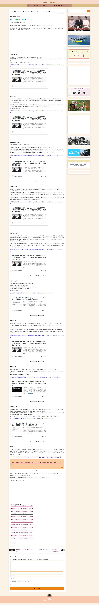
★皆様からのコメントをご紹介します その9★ (22, 527)
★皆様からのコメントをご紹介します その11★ (22, 532)
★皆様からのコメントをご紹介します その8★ (22, 524)
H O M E (29, 5)
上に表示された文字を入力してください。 (19, 582)
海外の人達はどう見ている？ (42, 5)
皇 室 (34, 5)
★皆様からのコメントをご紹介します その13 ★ (22, 538)
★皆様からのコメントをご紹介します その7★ (22, 521)
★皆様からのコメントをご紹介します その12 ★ (22, 535)
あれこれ (60, 5)
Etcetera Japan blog (49, 2)
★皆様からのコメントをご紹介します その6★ (22, 519)
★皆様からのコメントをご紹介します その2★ (22, 508)
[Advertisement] (37, 42)
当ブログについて (67, 5)
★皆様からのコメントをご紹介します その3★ (22, 511)
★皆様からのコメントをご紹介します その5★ (22, 516)
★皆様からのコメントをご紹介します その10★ (22, 530)
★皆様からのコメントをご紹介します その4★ (22, 513)
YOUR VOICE (54, 5)
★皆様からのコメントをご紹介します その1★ (22, 505)
